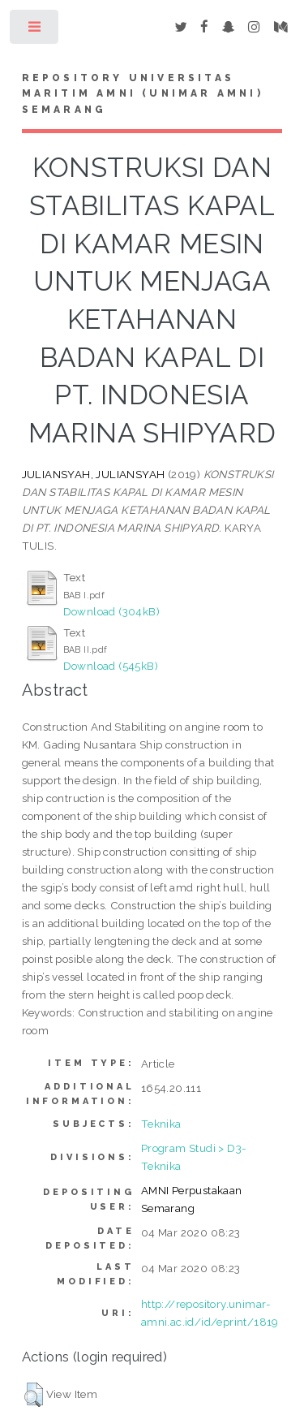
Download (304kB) (111, 611)
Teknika (161, 1123)
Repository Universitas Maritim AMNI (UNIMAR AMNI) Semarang (142, 94)
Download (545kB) (110, 665)
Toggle (35, 30)
